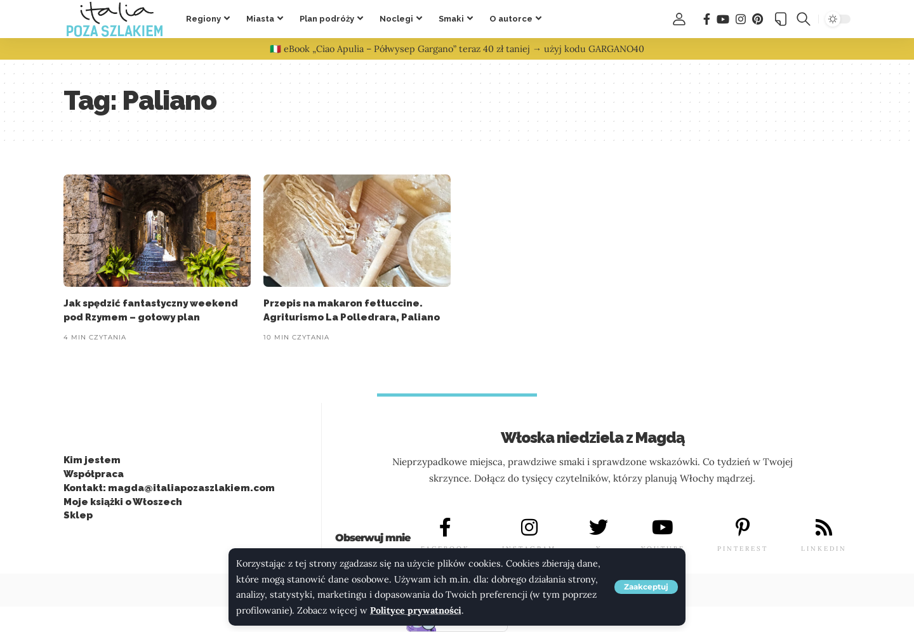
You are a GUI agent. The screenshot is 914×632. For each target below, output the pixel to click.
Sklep (78, 515)
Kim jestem (92, 460)
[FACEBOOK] (444, 527)
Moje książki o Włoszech (122, 502)
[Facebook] (706, 19)
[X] (598, 527)
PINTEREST (742, 548)
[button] (646, 587)
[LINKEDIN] (823, 527)
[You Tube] (722, 19)
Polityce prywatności (416, 610)
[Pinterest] (757, 19)
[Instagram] (740, 19)
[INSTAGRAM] (529, 527)
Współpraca (93, 474)
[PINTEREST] (742, 527)
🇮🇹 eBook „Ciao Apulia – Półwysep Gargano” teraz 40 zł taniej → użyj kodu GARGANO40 (457, 49)
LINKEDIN (824, 548)
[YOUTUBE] (662, 527)
